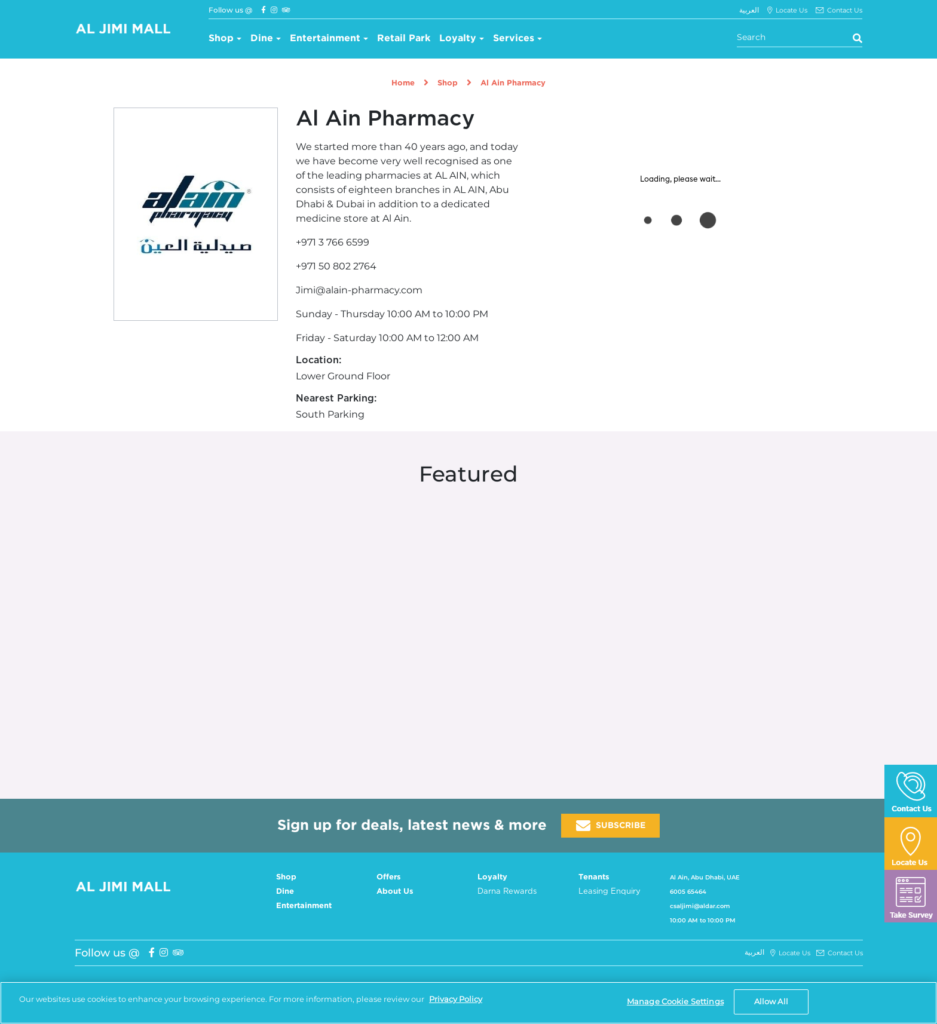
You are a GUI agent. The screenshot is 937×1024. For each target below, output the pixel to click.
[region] (468, 1003)
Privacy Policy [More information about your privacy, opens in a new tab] (455, 999)
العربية (749, 9)
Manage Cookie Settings (675, 1001)
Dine (261, 38)
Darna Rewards (507, 892)
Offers (388, 877)
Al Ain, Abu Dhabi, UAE (705, 877)
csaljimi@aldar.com (700, 906)
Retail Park (403, 38)
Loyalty (457, 38)
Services (513, 38)
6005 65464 (688, 892)
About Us (395, 891)
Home (403, 83)
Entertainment (325, 38)
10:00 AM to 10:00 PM (703, 920)
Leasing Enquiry (609, 892)
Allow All (771, 1001)
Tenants (594, 877)
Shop (221, 38)
